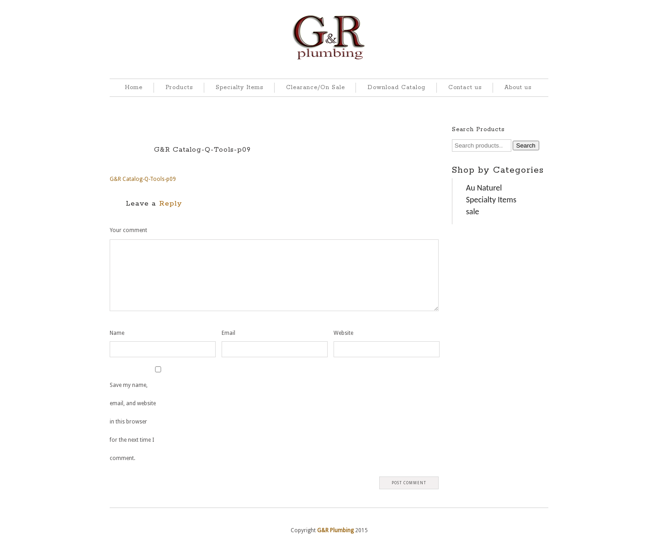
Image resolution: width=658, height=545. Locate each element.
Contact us (465, 87)
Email (228, 333)
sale (472, 211)
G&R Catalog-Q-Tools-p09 (202, 149)
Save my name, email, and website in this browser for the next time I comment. (133, 421)
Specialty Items (239, 87)
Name (117, 333)
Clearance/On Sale (315, 87)
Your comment (128, 230)
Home (134, 87)
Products (179, 87)
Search (526, 145)
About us (517, 87)
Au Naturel (484, 188)
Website (343, 333)
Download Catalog (396, 87)
